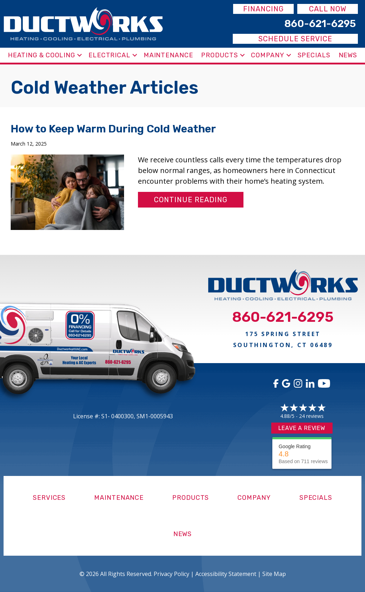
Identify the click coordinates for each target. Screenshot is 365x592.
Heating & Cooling (41, 55)
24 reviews (311, 416)
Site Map (274, 574)
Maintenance (168, 55)
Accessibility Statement (225, 574)
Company (267, 55)
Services (49, 498)
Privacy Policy (171, 574)
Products (219, 55)
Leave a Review (301, 428)
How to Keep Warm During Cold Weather (113, 128)
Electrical (109, 55)
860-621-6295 (283, 317)
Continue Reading (190, 199)
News (348, 55)
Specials (314, 55)
